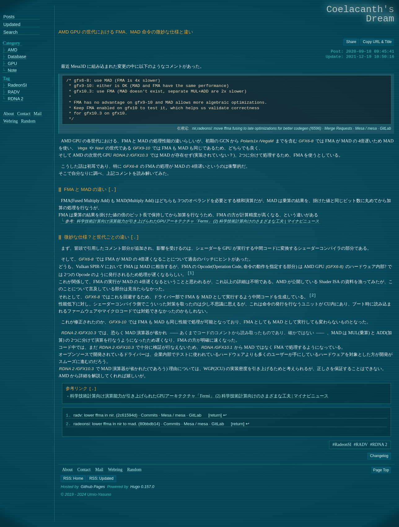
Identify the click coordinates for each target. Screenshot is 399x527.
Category (11, 43)
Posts (9, 17)
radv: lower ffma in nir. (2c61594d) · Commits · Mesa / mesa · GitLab (137, 415)
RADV (14, 92)
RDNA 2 (15, 99)
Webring (115, 469)
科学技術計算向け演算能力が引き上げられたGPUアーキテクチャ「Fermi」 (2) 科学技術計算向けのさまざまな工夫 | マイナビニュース (197, 220)
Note (12, 70)
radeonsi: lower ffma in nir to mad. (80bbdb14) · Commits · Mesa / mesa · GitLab (148, 423)
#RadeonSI (341, 444)
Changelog (379, 456)
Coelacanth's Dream (360, 14)
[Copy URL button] (351, 42)
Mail (99, 469)
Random (134, 469)
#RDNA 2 (378, 444)
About (67, 469)
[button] (73, 478)
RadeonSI (17, 85)
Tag (6, 78)
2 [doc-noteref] (312, 293)
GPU (12, 63)
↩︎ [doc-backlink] (224, 415)
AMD (12, 50)
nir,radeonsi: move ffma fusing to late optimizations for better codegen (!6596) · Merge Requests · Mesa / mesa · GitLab (291, 128)
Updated (11, 24)
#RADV (361, 444)
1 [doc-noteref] (191, 271)
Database (17, 56)
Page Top (381, 470)
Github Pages (93, 487)
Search (10, 32)
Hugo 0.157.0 (142, 487)
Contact (84, 469)
